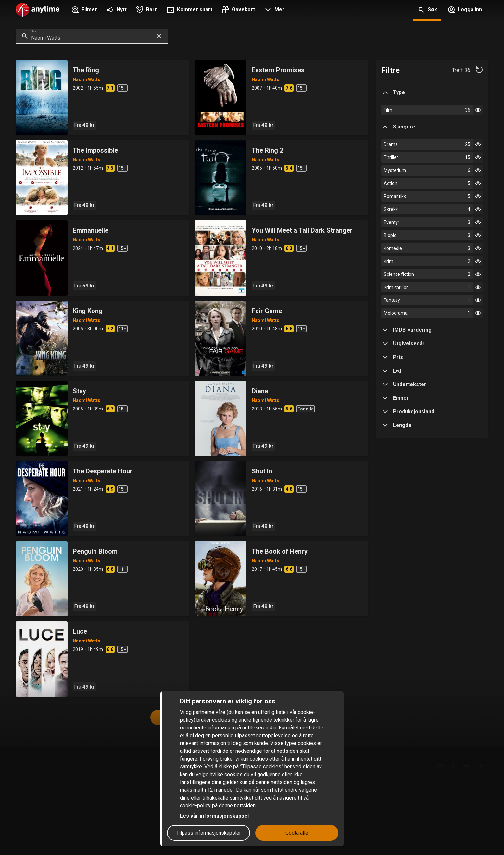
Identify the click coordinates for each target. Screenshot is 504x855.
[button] (273, 10)
